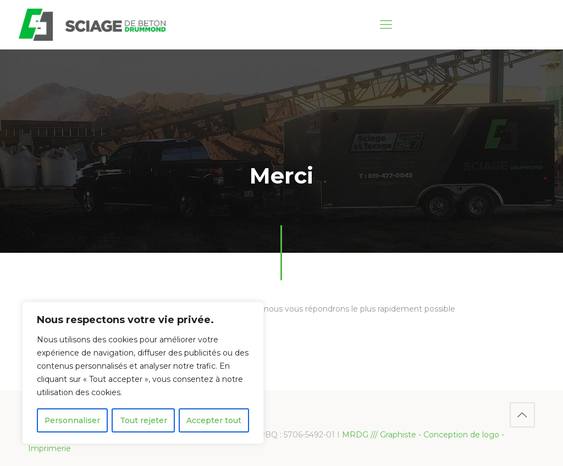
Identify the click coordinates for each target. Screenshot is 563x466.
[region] (143, 373)
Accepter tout (213, 420)
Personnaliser (73, 420)
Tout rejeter (143, 420)
